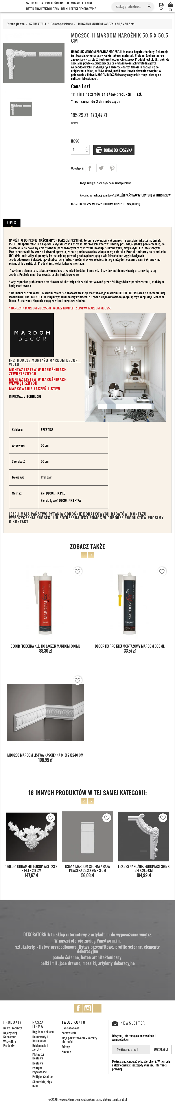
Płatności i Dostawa (39, 1056)
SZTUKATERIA (34, 3)
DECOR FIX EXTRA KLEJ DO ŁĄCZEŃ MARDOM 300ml (45, 646)
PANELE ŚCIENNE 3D (57, 3)
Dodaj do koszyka (119, 150)
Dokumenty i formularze (40, 1038)
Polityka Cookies (42, 1076)
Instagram (87, 1008)
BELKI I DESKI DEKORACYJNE (78, 8)
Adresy (66, 1046)
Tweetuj (101, 168)
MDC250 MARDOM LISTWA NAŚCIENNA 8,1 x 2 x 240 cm (45, 755)
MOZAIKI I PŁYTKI (81, 3)
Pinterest (112, 168)
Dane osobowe (70, 1028)
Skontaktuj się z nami (42, 1083)
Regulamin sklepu (43, 1031)
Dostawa (37, 1063)
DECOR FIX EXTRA (70, 500)
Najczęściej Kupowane (10, 1034)
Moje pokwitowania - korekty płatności (79, 1040)
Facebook (78, 1008)
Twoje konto (73, 1022)
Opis (12, 222)
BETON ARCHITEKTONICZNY (42, 8)
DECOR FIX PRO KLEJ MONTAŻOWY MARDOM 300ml (129, 646)
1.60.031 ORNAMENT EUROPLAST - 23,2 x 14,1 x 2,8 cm (31, 868)
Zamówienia (69, 1032)
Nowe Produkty (12, 1028)
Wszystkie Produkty (9, 1043)
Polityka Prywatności (40, 1070)
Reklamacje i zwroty (40, 1047)
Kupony (66, 1051)
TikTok (97, 1008)
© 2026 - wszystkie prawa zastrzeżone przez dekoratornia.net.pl (87, 1099)
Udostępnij (89, 168)
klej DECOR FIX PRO (53, 493)
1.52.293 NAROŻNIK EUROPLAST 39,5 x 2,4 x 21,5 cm (143, 868)
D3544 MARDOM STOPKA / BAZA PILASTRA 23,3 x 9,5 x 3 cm (87, 868)
